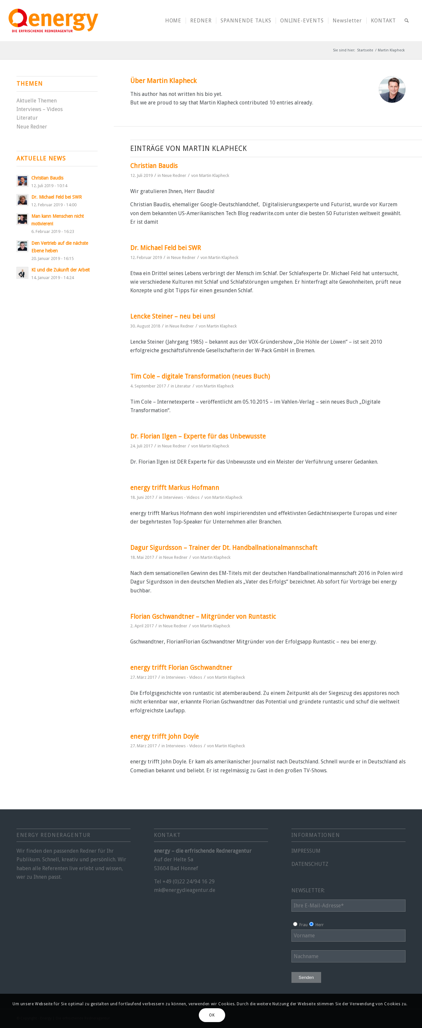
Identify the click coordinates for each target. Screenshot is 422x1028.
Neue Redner (174, 175)
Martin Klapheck (214, 175)
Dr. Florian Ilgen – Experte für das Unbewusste (198, 436)
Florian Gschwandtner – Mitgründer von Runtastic (203, 616)
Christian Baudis (154, 166)
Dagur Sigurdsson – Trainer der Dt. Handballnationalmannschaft (223, 548)
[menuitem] (173, 20)
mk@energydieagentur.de (184, 890)
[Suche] (406, 20)
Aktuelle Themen (36, 101)
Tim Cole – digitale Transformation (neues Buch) (200, 376)
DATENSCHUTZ (309, 864)
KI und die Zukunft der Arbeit (60, 269)
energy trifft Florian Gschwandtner (181, 667)
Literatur (183, 386)
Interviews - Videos (181, 497)
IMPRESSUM (305, 851)
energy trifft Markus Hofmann (174, 488)
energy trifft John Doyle (164, 736)
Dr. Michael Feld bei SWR (165, 248)
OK (212, 1015)
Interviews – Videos (39, 109)
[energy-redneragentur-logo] (53, 20)
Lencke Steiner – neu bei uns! (172, 316)
